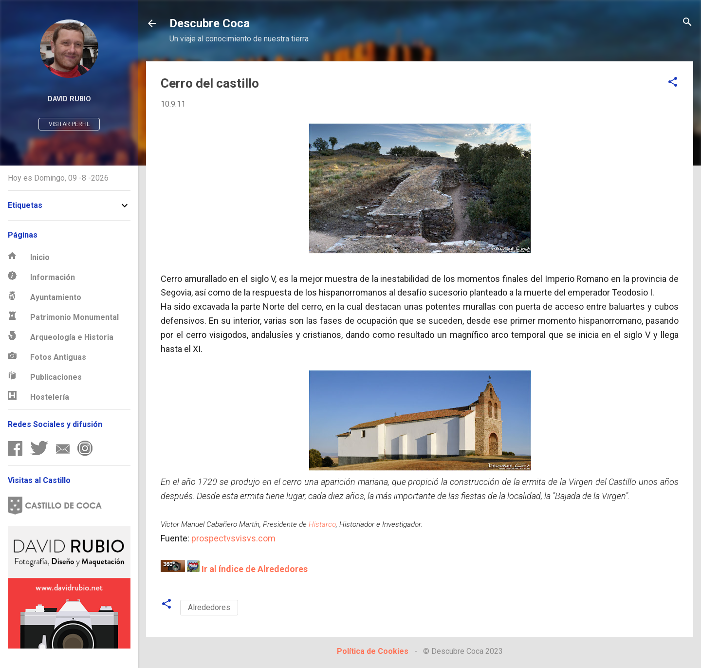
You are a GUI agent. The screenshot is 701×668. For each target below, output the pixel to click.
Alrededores (209, 607)
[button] (673, 82)
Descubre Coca (209, 23)
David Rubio (69, 99)
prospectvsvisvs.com (233, 538)
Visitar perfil (69, 124)
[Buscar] (687, 23)
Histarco (322, 524)
